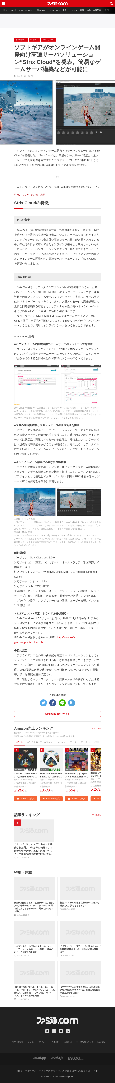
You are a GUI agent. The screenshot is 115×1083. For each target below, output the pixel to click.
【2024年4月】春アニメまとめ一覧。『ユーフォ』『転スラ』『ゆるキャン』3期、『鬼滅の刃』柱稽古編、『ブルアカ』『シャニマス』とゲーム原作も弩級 (34, 991)
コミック (61, 742)
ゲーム (20, 742)
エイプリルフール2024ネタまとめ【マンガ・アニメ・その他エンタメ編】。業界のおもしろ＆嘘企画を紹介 (33, 949)
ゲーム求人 (63, 10)
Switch (14, 10)
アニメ (73, 742)
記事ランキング (27, 815)
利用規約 (55, 1042)
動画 (84, 10)
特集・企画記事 (96, 10)
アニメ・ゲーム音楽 (90, 742)
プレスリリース (48, 40)
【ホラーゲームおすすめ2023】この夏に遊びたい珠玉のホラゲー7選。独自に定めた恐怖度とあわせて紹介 (80, 990)
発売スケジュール (46, 10)
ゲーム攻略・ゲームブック (39, 742)
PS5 (21, 10)
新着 (6, 10)
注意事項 (67, 1042)
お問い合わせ (19, 1042)
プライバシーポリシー (38, 1042)
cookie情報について (83, 1042)
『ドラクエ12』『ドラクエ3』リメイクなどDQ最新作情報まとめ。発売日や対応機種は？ (80, 949)
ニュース (75, 10)
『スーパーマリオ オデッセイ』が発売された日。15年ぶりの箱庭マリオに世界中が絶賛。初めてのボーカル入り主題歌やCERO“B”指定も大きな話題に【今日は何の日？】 (33, 849)
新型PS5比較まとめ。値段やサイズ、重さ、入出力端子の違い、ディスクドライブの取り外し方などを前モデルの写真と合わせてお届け (34, 907)
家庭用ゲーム (21, 40)
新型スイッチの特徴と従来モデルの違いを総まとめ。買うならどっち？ (79, 904)
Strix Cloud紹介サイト (57, 714)
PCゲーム (30, 10)
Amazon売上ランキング (33, 728)
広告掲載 (98, 1042)
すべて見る (96, 729)
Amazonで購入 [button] (25, 799)
